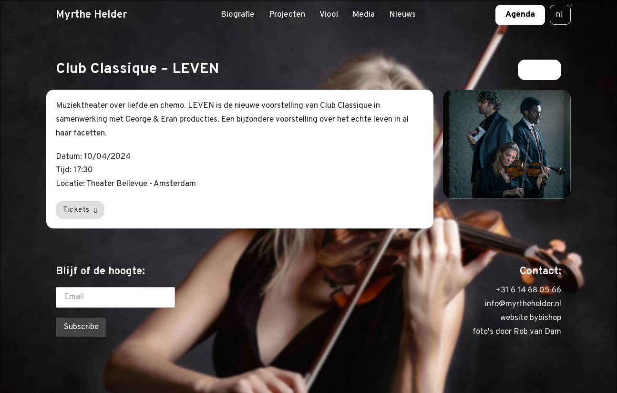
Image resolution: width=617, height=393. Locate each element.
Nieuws (402, 15)
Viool (328, 15)
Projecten (287, 15)
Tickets (80, 210)
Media (363, 15)
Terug (539, 69)
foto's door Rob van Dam (517, 332)
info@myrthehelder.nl (523, 304)
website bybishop (530, 318)
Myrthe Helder (91, 14)
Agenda (520, 15)
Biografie (238, 15)
